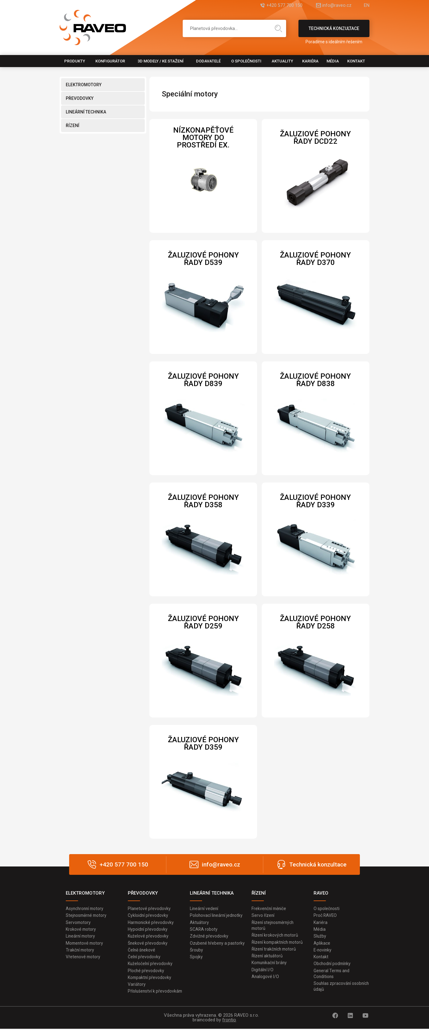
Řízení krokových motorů (276, 935)
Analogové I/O (265, 977)
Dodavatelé (208, 61)
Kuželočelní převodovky (150, 964)
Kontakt (356, 61)
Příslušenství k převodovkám (155, 992)
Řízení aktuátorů (268, 956)
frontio (229, 1021)
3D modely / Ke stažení (161, 61)
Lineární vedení (204, 908)
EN (366, 5)
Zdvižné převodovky (209, 936)
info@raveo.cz (333, 5)
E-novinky (323, 950)
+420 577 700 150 (278, 5)
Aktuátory (199, 922)
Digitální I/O (263, 970)
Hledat (278, 28)
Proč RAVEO (325, 915)
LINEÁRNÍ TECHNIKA (86, 111)
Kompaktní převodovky (150, 978)
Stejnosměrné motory (87, 915)
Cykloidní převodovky (148, 915)
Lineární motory (81, 936)
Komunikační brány (270, 963)
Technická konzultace (333, 31)
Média (333, 61)
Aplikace (322, 943)
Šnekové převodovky (148, 943)
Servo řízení (263, 915)
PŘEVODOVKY (80, 98)
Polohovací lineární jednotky (217, 915)
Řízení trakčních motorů (275, 949)
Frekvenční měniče (270, 908)
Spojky (196, 963)
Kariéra (310, 61)
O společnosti (246, 61)
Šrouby (196, 956)
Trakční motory (80, 950)
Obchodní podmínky (333, 964)
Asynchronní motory (85, 908)
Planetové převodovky (149, 908)
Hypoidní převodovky (148, 929)
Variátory (137, 985)
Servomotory (78, 922)
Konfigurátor (110, 61)
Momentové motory (85, 943)
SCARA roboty (204, 929)
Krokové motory (81, 929)
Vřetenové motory (83, 957)
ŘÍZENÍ (72, 125)
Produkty (74, 61)
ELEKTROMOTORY (84, 84)
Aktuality (282, 61)
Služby (320, 936)
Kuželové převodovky (148, 936)
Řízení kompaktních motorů (278, 942)
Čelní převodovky (144, 957)
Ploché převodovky (146, 971)
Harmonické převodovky (151, 922)
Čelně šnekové (142, 950)
